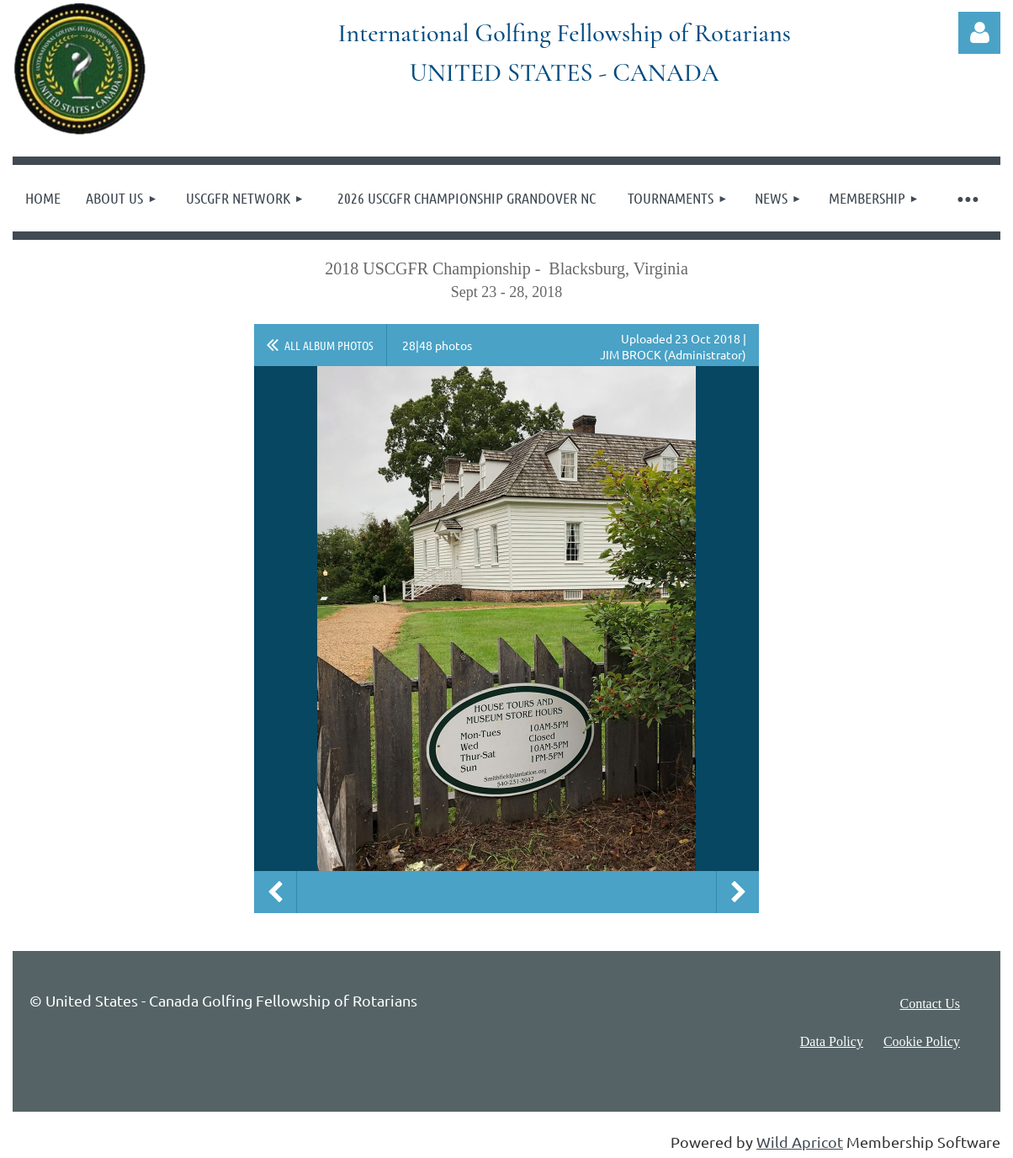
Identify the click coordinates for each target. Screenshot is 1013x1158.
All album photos (329, 345)
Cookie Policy (921, 1041)
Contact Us (929, 1003)
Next (738, 892)
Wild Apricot (799, 1141)
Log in (979, 33)
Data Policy (831, 1041)
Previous (275, 892)
